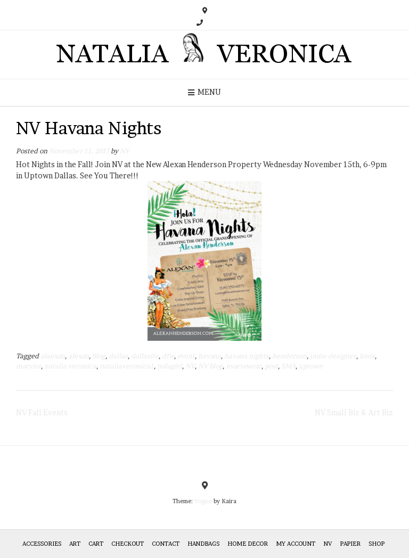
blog (98, 356)
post (271, 366)
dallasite (145, 356)
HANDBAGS (203, 543)
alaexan (52, 356)
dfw (168, 356)
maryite (28, 366)
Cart (95, 543)
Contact (165, 543)
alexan (78, 356)
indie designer (333, 356)
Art (74, 543)
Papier (350, 543)
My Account (295, 543)
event (186, 356)
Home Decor (247, 543)
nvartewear (243, 366)
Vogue (203, 501)
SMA (288, 366)
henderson (289, 356)
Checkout (127, 543)
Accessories (41, 543)
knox (367, 356)
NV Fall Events (42, 412)
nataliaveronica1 (127, 366)
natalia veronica (70, 366)
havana (209, 356)
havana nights (246, 356)
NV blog (210, 366)
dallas (118, 356)
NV (124, 151)
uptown (311, 366)
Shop (377, 543)
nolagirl (169, 366)
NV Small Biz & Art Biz (354, 412)
